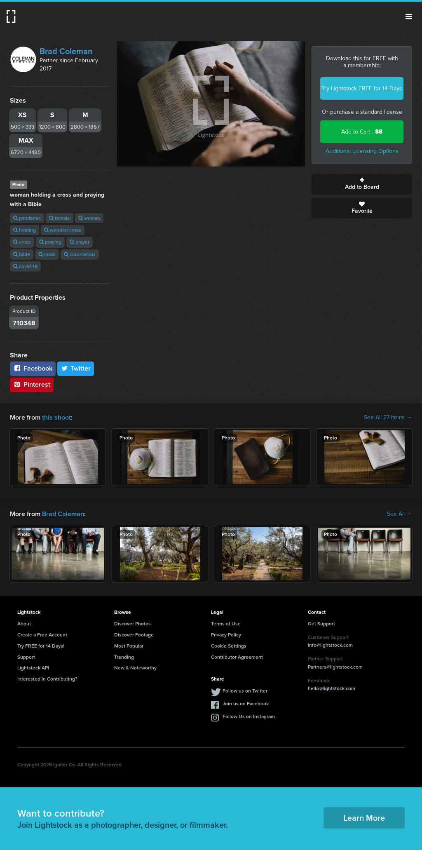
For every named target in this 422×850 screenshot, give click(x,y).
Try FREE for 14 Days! (40, 646)
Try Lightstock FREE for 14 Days (361, 88)
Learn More (364, 818)
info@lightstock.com (330, 645)
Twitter (76, 368)
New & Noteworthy (135, 668)
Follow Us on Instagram (249, 716)
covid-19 (25, 266)
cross (22, 242)
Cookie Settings (228, 646)
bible (21, 254)
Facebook (32, 368)
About (24, 623)
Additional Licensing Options (362, 151)
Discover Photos (132, 623)
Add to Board (361, 184)
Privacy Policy (226, 635)
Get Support (321, 623)
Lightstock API (33, 668)
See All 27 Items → (388, 417)
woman (89, 218)
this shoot (56, 417)
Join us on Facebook (246, 703)
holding (24, 230)
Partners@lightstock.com (335, 667)
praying (50, 242)
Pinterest (31, 384)
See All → (399, 514)
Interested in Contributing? (47, 679)
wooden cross (62, 230)
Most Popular (128, 646)
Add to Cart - (361, 131)
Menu (408, 16)
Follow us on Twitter (245, 691)
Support (26, 657)
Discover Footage (134, 635)
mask (47, 254)
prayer (79, 242)
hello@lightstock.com (331, 688)
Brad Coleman (66, 51)
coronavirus (80, 254)
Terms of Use (226, 623)
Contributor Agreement (237, 657)
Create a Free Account (42, 635)
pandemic (27, 218)
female (59, 218)
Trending (124, 657)
